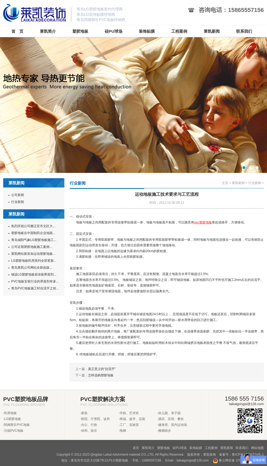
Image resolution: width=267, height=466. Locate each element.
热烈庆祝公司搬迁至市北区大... (33, 226)
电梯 (123, 430)
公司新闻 (17, 195)
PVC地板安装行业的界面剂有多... (35, 281)
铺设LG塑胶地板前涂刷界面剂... (33, 274)
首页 (136, 448)
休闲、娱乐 (89, 430)
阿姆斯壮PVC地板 (17, 425)
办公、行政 (89, 425)
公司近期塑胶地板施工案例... (31, 247)
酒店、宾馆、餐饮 (171, 419)
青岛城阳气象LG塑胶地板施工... (33, 240)
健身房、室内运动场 (172, 425)
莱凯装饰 (209, 454)
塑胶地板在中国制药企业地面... (33, 233)
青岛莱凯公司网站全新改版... (31, 267)
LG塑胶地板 (12, 419)
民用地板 (10, 413)
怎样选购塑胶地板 (101, 375)
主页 (225, 183)
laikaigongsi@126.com (193, 460)
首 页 (17, 31)
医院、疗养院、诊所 (95, 419)
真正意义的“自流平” (102, 369)
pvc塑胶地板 (203, 222)
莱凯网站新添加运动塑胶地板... (33, 254)
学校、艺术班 (129, 413)
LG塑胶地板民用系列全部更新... (33, 261)
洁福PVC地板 (13, 430)
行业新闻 (17, 202)
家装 (84, 413)
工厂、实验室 (129, 425)
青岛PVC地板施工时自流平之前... (35, 288)
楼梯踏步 (164, 430)
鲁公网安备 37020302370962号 (238, 460)
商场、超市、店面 (132, 419)
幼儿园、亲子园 (169, 413)
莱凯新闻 (238, 183)
